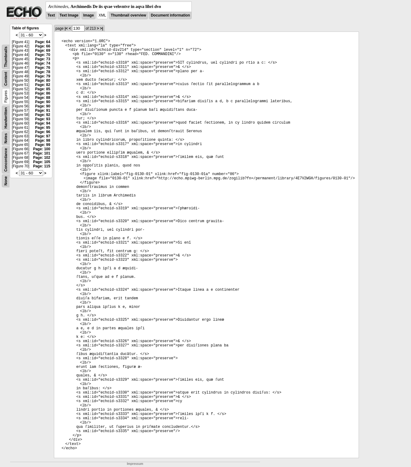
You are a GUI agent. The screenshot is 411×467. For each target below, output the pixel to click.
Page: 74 (42, 63)
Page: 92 (42, 115)
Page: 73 (42, 59)
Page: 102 (41, 157)
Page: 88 (42, 97)
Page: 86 (42, 93)
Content (6, 79)
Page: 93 (42, 119)
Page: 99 (42, 145)
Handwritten (6, 118)
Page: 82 (42, 85)
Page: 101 (41, 153)
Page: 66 (42, 46)
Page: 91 (42, 110)
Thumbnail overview (128, 15)
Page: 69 (42, 50)
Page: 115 (41, 166)
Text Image (68, 15)
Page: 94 (42, 123)
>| (101, 28)
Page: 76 (42, 67)
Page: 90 (42, 102)
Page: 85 (42, 89)
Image (88, 15)
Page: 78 (42, 72)
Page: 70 (42, 55)
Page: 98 (42, 140)
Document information (170, 15)
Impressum (135, 463)
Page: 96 (42, 132)
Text (51, 15)
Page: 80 (42, 80)
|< (66, 28)
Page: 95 (42, 127)
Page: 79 (42, 76)
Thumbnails (6, 57)
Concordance (6, 160)
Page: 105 (41, 162)
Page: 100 (41, 149)
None (6, 180)
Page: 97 (42, 136)
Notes (6, 138)
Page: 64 (42, 42)
